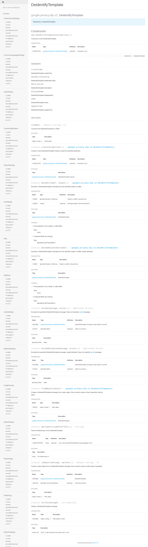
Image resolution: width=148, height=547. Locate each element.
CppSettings (8, 92)
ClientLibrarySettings (11, 18)
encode (8, 33)
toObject (9, 44)
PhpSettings (8, 459)
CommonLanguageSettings (14, 55)
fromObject (10, 39)
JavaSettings (8, 312)
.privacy (44, 15)
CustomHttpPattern (11, 128)
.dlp (51, 15)
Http (5, 239)
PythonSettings (9, 532)
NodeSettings (9, 422)
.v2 (56, 15)
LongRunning (9, 385)
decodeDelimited (12, 30)
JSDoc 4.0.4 (95, 543)
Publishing (8, 495)
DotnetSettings (9, 165)
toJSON (8, 22)
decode (8, 28)
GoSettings (8, 202)
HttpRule (7, 275)
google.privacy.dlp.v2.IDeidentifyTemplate (55, 51)
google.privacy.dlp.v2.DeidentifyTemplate (91, 147)
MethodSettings (10, 349)
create (8, 25)
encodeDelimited (12, 36)
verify (8, 47)
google (35, 15)
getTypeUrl (10, 41)
